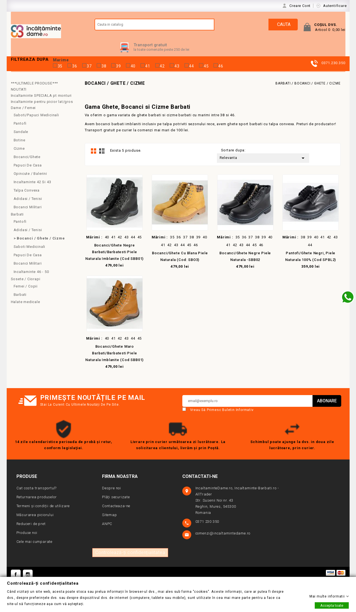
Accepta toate (331, 605)
